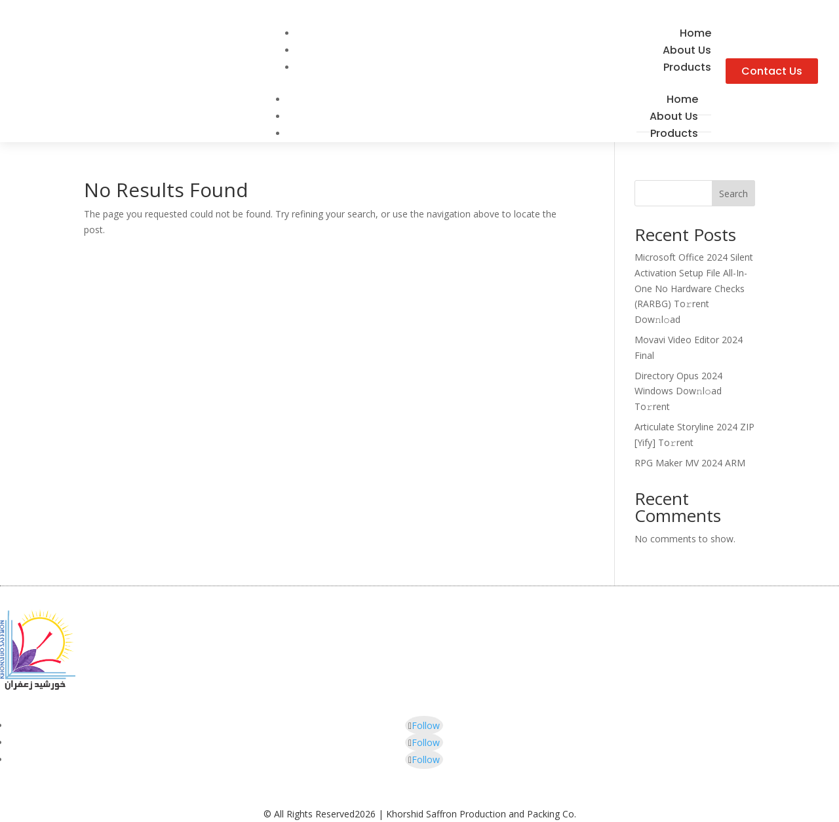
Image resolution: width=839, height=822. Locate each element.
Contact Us (771, 71)
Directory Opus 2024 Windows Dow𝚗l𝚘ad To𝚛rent (678, 391)
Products (687, 67)
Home (682, 99)
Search (733, 193)
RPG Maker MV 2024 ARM (689, 463)
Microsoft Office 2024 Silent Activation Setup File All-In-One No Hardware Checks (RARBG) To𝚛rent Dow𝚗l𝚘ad (693, 288)
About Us (674, 116)
